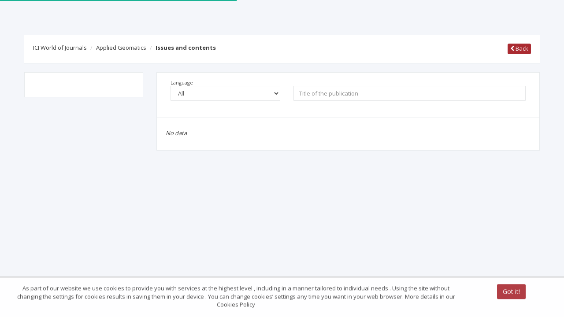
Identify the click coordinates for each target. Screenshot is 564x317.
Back (519, 48)
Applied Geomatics (121, 48)
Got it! (511, 292)
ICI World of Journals (60, 48)
